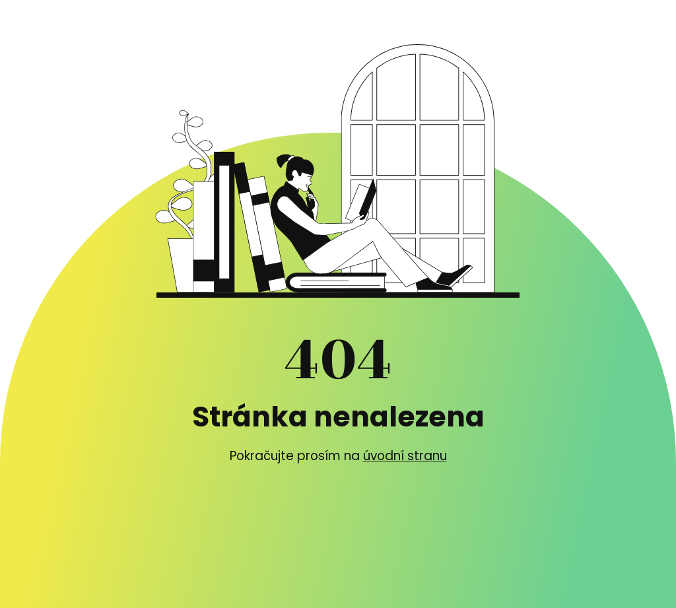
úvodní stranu (405, 456)
